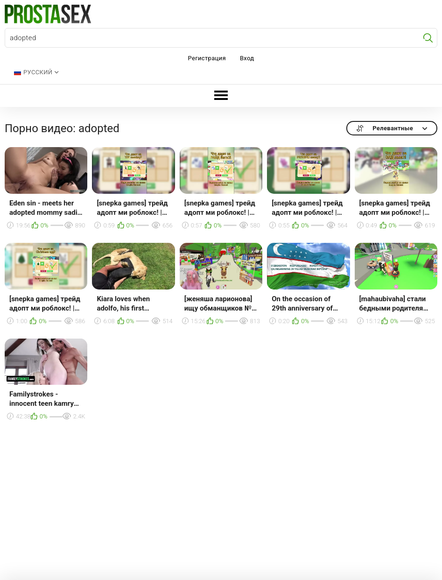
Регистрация (207, 58)
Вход (247, 58)
